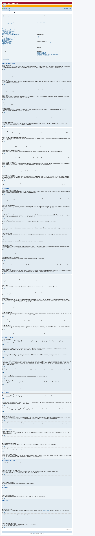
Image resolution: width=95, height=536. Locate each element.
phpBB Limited (29, 503)
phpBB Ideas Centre (46, 510)
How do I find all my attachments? (42, 49)
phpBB (32, 158)
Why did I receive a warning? (6, 45)
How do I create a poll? (5, 40)
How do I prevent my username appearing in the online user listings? (12, 27)
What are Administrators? (41, 16)
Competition (5, 8)
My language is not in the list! (6, 30)
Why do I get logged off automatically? (8, 22)
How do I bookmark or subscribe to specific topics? (44, 43)
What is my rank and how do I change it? (8, 33)
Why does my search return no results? (43, 36)
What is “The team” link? (41, 22)
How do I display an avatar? (6, 32)
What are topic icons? (5, 59)
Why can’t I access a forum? (6, 43)
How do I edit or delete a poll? (6, 42)
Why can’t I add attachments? (6, 44)
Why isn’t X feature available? (41, 53)
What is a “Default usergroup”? (41, 21)
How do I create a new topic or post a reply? (8, 37)
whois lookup (4, 516)
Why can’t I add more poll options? (7, 41)
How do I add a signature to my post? (7, 39)
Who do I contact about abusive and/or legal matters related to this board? (48, 54)
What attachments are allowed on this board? (44, 48)
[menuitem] (8, 8)
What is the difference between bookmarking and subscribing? (46, 42)
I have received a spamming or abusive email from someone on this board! (48, 27)
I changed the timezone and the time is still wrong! (9, 29)
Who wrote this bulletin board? (41, 52)
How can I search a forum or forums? (42, 35)
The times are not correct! (6, 28)
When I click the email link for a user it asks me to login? (10, 34)
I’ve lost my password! (5, 21)
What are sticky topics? (5, 57)
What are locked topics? (5, 58)
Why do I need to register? (6, 16)
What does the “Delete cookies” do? (7, 23)
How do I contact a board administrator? (43, 55)
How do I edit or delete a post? (6, 38)
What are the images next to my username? (8, 31)
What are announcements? (6, 56)
